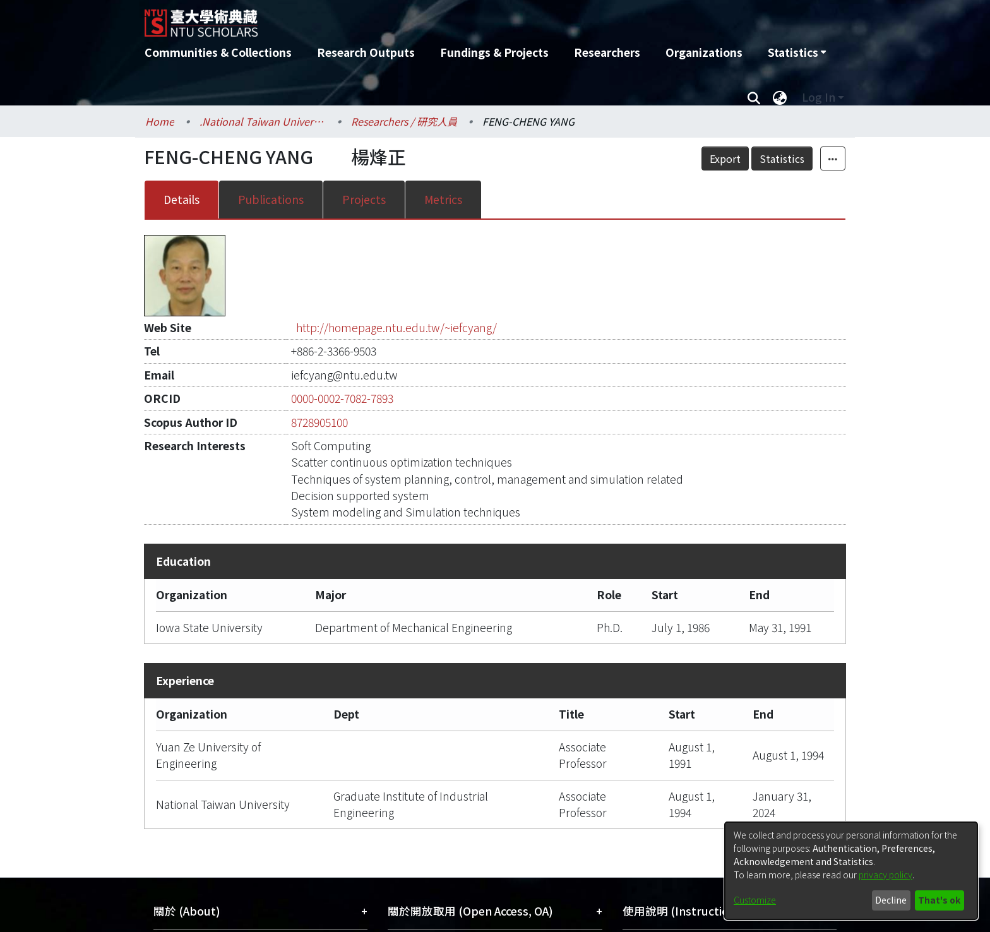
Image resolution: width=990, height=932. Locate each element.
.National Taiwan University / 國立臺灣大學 (263, 121)
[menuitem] (797, 52)
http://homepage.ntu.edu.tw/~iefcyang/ (396, 327)
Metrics (443, 199)
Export (725, 158)
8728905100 (319, 422)
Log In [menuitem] (818, 97)
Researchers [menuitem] (607, 52)
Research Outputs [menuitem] (366, 52)
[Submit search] (753, 97)
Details (182, 199)
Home (159, 121)
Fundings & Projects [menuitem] (494, 52)
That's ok (939, 899)
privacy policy (885, 874)
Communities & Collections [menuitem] (218, 52)
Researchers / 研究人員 (404, 121)
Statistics (782, 158)
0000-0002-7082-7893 (342, 398)
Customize (755, 899)
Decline (891, 899)
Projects (364, 199)
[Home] (427, 18)
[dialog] (851, 870)
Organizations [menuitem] (703, 52)
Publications (271, 199)
